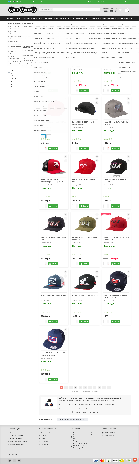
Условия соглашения (17, 444)
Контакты (44, 1)
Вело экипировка (80, 18)
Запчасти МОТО (37, 18)
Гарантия (36, 1)
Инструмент (49, 18)
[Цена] (13, 37)
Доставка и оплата (16, 436)
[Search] (76, 10)
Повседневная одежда (123, 18)
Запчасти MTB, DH (12, 18)
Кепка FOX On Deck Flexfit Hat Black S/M (114, 181)
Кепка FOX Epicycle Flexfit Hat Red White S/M (85, 65)
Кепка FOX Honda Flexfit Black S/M (85, 295)
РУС (15, 1)
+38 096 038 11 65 (109, 433)
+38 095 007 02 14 (109, 436)
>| (109, 387)
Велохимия (59, 18)
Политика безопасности (18, 441)
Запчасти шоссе (25, 18)
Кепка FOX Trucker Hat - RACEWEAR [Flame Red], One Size (53, 181)
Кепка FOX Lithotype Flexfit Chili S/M (84, 181)
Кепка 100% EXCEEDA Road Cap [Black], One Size (83, 123)
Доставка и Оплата (47, 433)
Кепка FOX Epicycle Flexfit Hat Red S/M (116, 65)
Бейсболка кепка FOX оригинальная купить (72, 419)
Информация (14, 428)
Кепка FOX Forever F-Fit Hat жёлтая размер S (51, 65)
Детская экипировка (108, 18)
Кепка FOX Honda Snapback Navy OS (53, 296)
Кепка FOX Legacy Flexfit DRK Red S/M (53, 123)
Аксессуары (68, 18)
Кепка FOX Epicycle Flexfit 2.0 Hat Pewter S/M (115, 123)
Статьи (43, 436)
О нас (11, 433)
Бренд (43, 439)
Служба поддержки (48, 428)
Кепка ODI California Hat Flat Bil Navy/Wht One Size (53, 354)
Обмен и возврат (16, 439)
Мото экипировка (93, 18)
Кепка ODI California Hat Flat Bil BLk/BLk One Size (115, 296)
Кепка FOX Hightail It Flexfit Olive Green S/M (84, 238)
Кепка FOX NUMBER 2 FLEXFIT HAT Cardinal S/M (116, 238)
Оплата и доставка (25, 1)
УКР (10, 1)
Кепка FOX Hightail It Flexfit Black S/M (53, 238)
